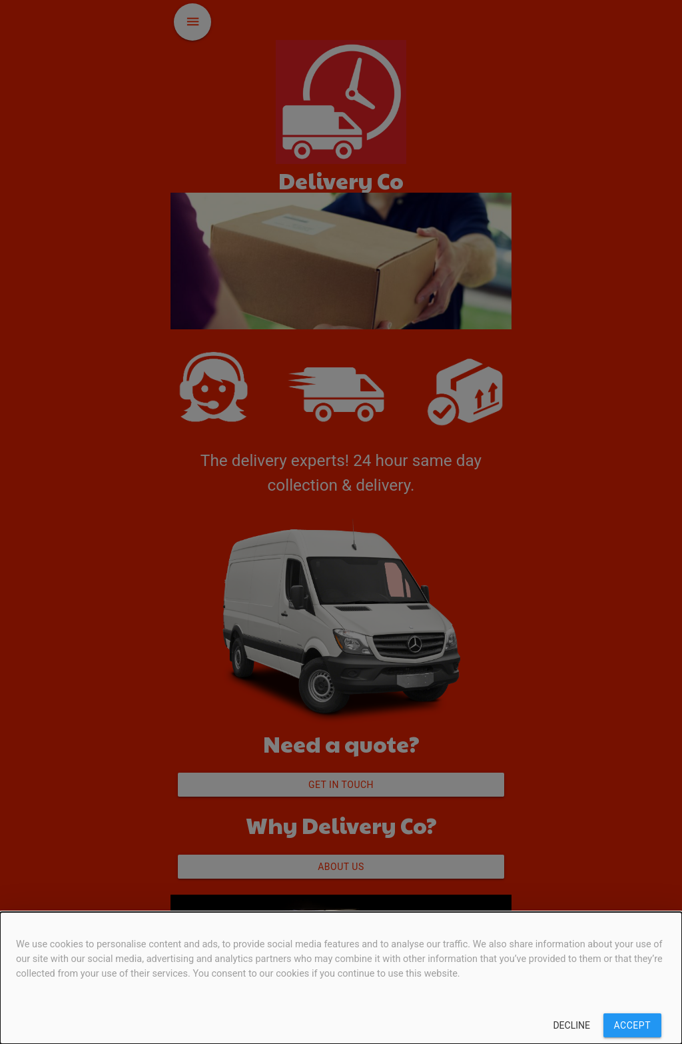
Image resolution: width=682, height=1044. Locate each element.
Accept (632, 1025)
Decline (571, 1025)
